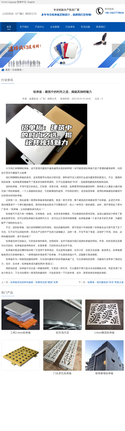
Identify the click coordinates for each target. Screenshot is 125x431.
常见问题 (85, 27)
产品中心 (39, 27)
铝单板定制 (21, 396)
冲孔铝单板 (74, 396)
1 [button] (61, 66)
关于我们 (24, 27)
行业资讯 (70, 27)
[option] (62, 53)
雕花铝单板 (58, 396)
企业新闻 (54, 27)
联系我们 (100, 27)
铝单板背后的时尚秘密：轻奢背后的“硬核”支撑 (34, 282)
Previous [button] (6, 53)
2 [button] (63, 66)
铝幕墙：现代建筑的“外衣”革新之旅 (106, 282)
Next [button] (118, 53)
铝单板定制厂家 (39, 396)
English (31, 2)
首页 (9, 27)
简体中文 (21, 2)
